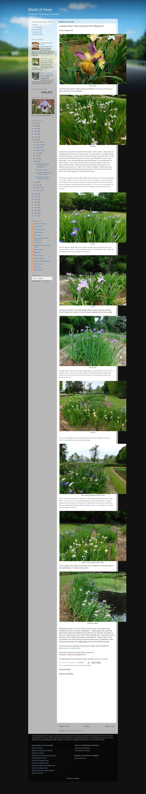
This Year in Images (41, 170)
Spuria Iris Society (37, 773)
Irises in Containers (46, 73)
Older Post (109, 726)
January (38, 190)
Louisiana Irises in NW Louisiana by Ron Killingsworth (42, 165)
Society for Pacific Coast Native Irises (43, 765)
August (38, 153)
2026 (35, 123)
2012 (35, 213)
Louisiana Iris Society (84, 665)
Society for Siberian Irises (40, 768)
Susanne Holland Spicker (42, 261)
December (39, 142)
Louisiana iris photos (70, 665)
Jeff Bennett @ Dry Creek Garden (42, 246)
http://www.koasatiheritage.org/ (104, 184)
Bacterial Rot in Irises (47, 59)
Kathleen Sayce (39, 249)
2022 (35, 134)
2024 (35, 128)
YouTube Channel (37, 34)
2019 (35, 194)
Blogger (76, 778)
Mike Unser (37, 252)
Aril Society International (82, 748)
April (37, 182)
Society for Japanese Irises (40, 760)
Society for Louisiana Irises (71, 648)
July (37, 156)
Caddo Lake (73, 501)
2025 (35, 126)
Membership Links (80, 758)
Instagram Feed (37, 32)
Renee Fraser (38, 255)
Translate (45, 281)
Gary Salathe (38, 235)
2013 (35, 210)
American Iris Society (101, 659)
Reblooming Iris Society (39, 758)
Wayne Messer (38, 270)
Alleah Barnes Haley (40, 224)
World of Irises (40, 10)
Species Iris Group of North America (43, 770)
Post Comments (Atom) (75, 730)
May (37, 161)
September (39, 150)
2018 (35, 196)
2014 (35, 207)
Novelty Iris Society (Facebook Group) (44, 755)
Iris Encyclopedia (37, 27)
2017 (35, 199)
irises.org (35, 24)
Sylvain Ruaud (38, 264)
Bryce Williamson (39, 232)
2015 (35, 205)
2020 (35, 139)
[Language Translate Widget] (42, 278)
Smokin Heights (39, 258)
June (37, 158)
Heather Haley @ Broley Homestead (41, 239)
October (38, 147)
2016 (35, 202)
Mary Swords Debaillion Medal (74, 373)
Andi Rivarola (38, 226)
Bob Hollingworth (39, 229)
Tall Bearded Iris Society (82, 750)
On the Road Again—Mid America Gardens (43, 173)
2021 (35, 137)
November (39, 145)
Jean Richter (38, 242)
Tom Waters (37, 267)
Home (87, 726)
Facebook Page (37, 29)
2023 (35, 131)
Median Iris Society (38, 753)
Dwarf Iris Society (37, 748)
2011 (35, 216)
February (39, 187)
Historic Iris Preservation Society (42, 750)
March (38, 185)
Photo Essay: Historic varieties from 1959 (42, 177)
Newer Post (64, 726)
